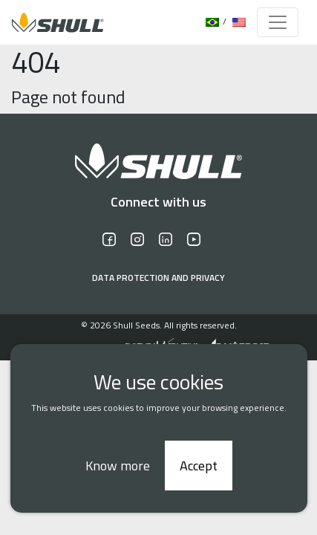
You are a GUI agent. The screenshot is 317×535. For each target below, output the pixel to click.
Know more (117, 465)
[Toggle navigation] (277, 22)
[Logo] (54, 22)
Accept (199, 465)
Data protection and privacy (158, 278)
